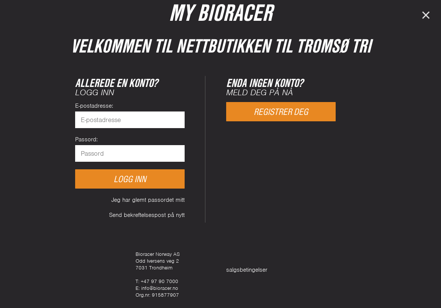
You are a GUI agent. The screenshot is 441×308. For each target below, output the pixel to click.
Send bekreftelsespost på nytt (147, 215)
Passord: (86, 139)
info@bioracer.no (159, 288)
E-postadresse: (94, 106)
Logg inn (130, 179)
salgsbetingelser (246, 270)
